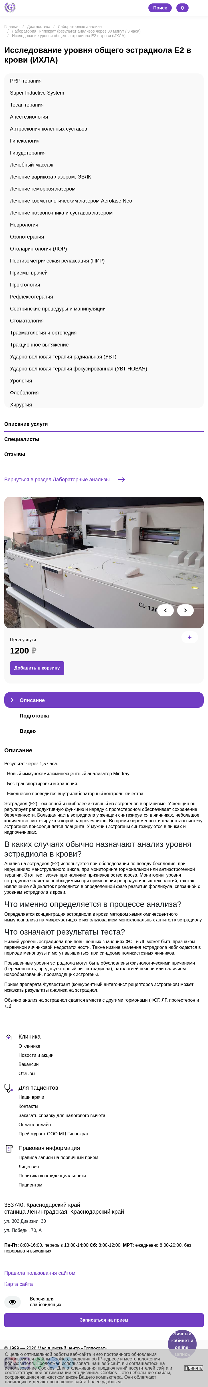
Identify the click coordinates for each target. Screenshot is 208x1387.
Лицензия (29, 1166)
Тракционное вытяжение (39, 345)
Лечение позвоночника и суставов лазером (61, 213)
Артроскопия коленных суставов (48, 129)
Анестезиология (29, 117)
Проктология (25, 285)
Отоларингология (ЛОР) (38, 249)
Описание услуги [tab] (26, 424)
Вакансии (29, 1064)
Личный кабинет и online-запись (182, 1344)
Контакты (28, 1106)
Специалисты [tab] (21, 439)
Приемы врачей (29, 273)
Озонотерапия (27, 237)
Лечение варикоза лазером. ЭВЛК (50, 177)
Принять (194, 1368)
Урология (21, 381)
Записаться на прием (104, 1320)
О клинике (29, 1046)
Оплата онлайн (35, 1124)
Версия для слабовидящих (45, 1301)
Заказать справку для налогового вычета (62, 1115)
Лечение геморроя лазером (43, 189)
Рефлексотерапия (31, 297)
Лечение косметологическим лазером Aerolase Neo (71, 201)
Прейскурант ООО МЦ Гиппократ (54, 1133)
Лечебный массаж (31, 165)
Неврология (24, 225)
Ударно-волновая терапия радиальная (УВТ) (63, 357)
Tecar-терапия (27, 105)
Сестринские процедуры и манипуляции (58, 309)
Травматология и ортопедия (43, 333)
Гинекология (25, 141)
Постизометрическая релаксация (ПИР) (57, 261)
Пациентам (30, 1184)
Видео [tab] (28, 731)
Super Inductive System (37, 93)
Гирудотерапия (28, 153)
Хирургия (21, 405)
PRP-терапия (26, 81)
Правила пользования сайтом (39, 1273)
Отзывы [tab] (14, 454)
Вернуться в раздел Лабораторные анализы (64, 479)
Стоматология (27, 321)
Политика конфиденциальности (52, 1175)
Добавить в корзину (37, 668)
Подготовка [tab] (34, 716)
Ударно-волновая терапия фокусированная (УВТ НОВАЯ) (78, 369)
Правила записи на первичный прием (58, 1157)
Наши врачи (31, 1097)
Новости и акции (36, 1055)
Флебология (24, 393)
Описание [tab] (32, 700)
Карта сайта (18, 1284)
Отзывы (27, 1073)
